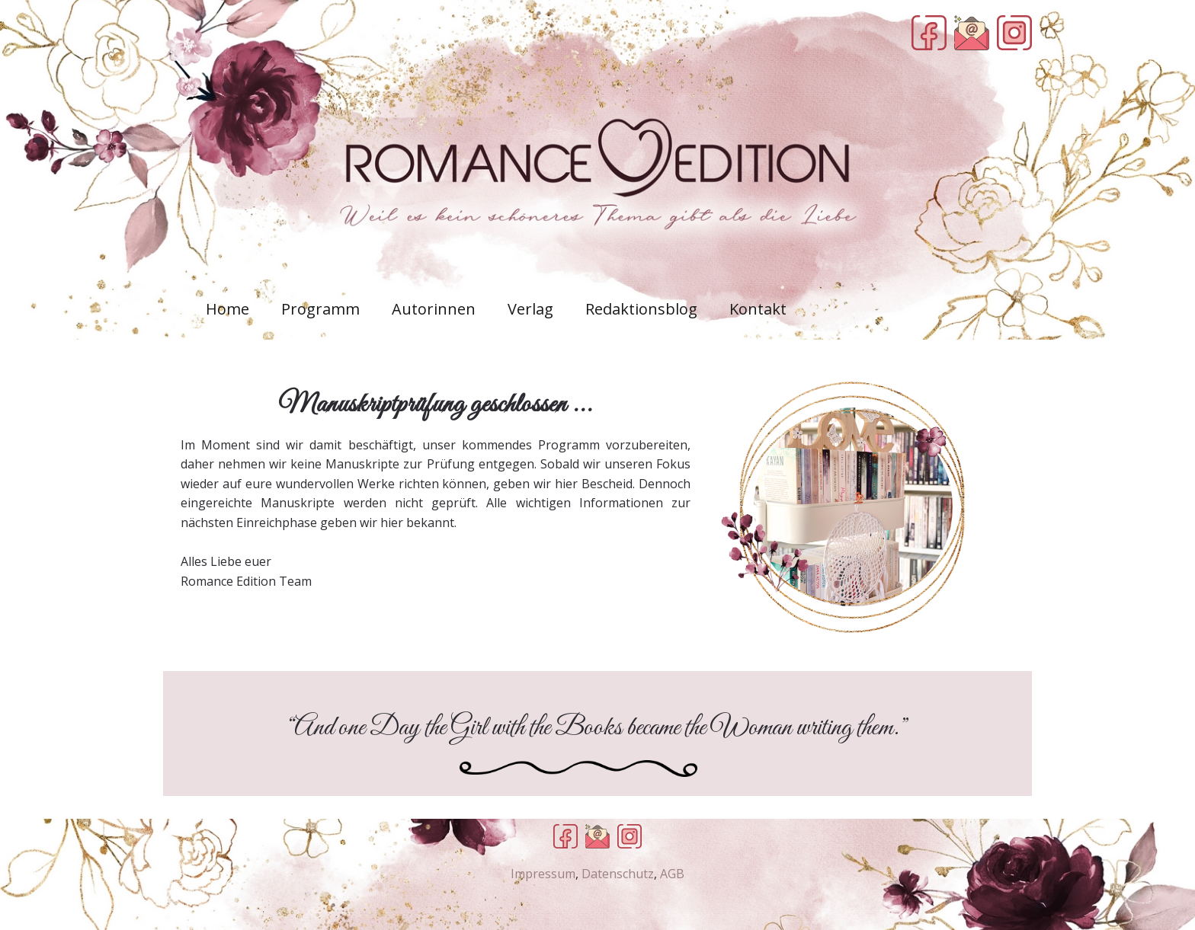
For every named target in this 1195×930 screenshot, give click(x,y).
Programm (320, 309)
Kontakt (758, 309)
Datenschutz (617, 873)
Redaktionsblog (641, 309)
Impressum (543, 873)
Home (227, 309)
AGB (672, 873)
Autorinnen (434, 309)
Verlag (530, 309)
